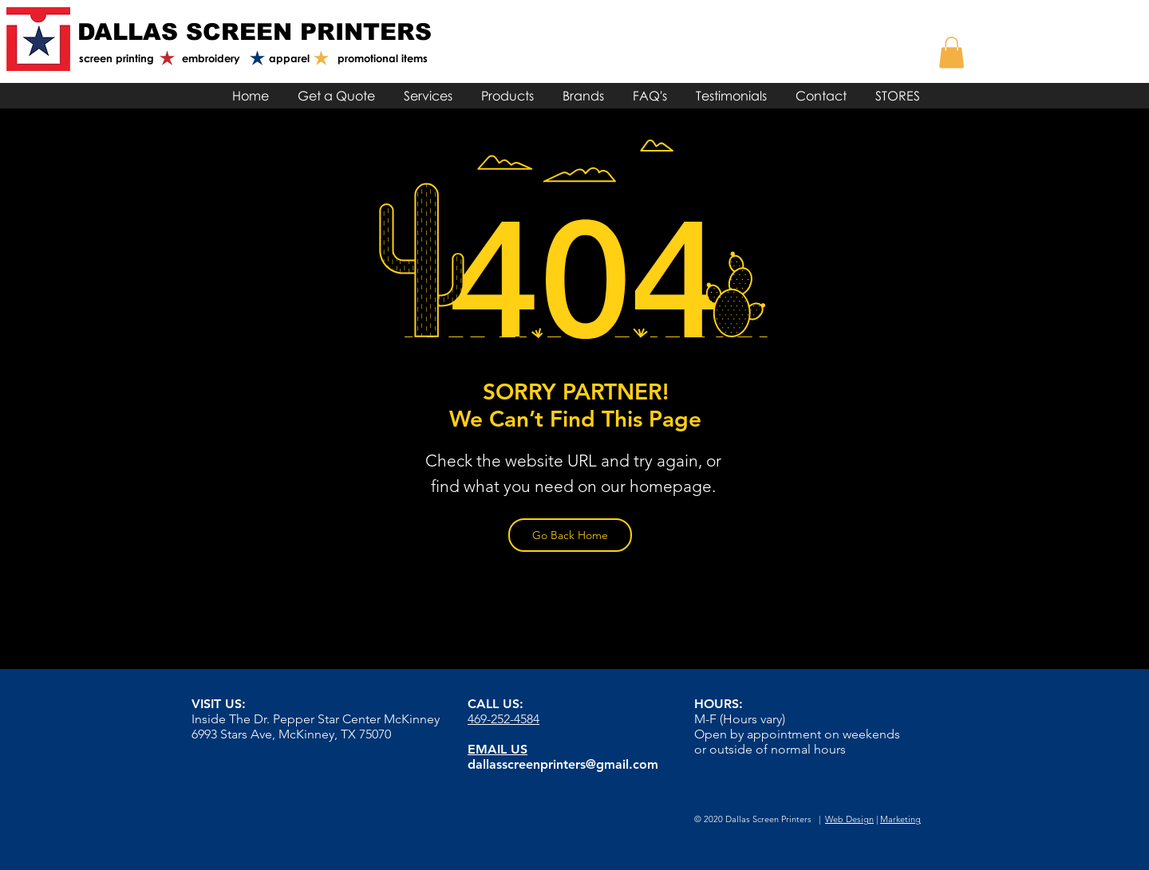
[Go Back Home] (570, 535)
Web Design (849, 819)
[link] (951, 52)
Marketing (900, 819)
